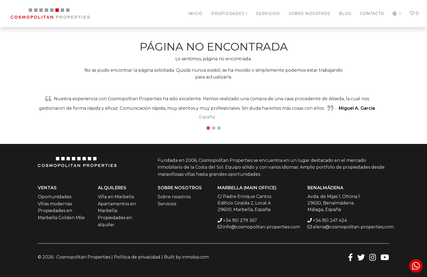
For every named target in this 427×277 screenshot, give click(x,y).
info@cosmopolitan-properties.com (261, 226)
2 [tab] (213, 128)
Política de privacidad (137, 257)
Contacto (372, 13)
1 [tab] (208, 128)
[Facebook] (350, 257)
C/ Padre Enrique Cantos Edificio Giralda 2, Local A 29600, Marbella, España (244, 203)
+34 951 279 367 (240, 220)
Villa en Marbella (116, 196)
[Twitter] (361, 257)
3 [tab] (219, 128)
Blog (345, 13)
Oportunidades (54, 196)
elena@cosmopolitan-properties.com (353, 226)
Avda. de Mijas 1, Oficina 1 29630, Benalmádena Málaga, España (333, 203)
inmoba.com (195, 257)
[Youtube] (384, 257)
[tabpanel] (213, 107)
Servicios (268, 13)
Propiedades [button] (227, 13)
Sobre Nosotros (309, 13)
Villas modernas (55, 203)
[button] (396, 13)
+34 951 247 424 (330, 220)
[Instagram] (372, 257)
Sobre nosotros (174, 196)
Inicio (195, 13)
